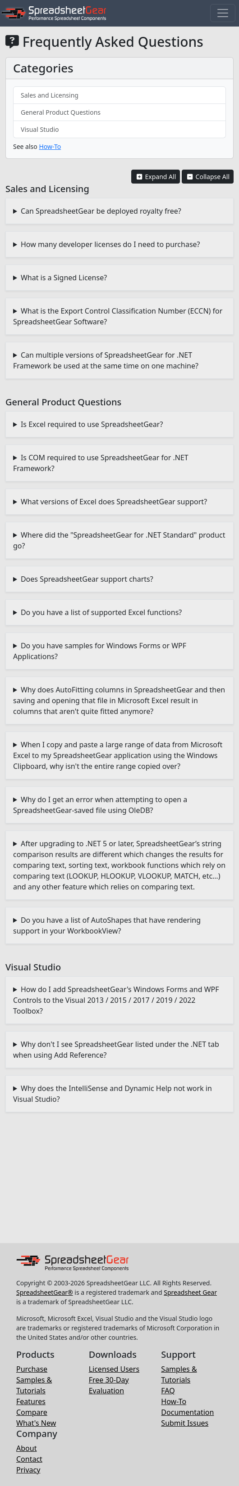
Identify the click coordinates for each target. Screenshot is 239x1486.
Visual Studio (40, 129)
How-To (50, 146)
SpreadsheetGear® (44, 1292)
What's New (36, 1423)
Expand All (155, 176)
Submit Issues (184, 1423)
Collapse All (208, 176)
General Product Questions (61, 112)
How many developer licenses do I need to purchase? (110, 244)
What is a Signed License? (64, 278)
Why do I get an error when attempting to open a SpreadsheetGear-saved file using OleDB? (100, 805)
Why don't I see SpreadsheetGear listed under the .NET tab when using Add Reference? (116, 1049)
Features (31, 1401)
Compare (31, 1412)
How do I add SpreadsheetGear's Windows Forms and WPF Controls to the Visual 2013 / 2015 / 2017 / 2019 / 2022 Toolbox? (116, 1000)
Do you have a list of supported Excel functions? (101, 612)
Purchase (31, 1369)
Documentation (187, 1412)
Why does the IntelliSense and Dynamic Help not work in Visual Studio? (112, 1093)
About (26, 1448)
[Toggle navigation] (222, 13)
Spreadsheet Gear (190, 1292)
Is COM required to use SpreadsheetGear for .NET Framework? (100, 463)
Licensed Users (114, 1369)
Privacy (28, 1470)
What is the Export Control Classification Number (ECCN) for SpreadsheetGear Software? (117, 316)
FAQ (168, 1391)
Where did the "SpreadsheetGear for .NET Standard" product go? (119, 540)
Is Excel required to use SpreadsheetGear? (92, 424)
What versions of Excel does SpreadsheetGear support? (114, 502)
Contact (29, 1459)
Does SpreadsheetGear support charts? (87, 579)
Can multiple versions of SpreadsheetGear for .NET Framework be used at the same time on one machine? (105, 360)
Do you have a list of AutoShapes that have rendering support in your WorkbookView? (107, 925)
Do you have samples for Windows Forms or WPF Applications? (99, 651)
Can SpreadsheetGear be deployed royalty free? (101, 211)
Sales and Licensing (49, 95)
